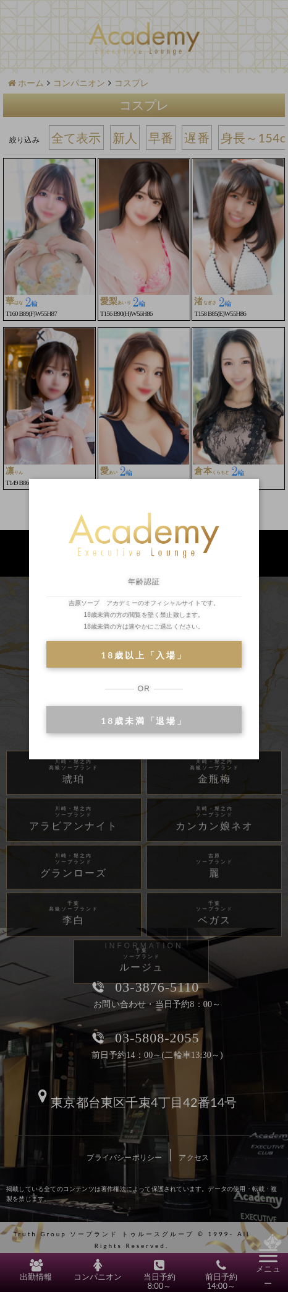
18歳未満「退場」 (144, 720)
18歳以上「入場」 (144, 655)
